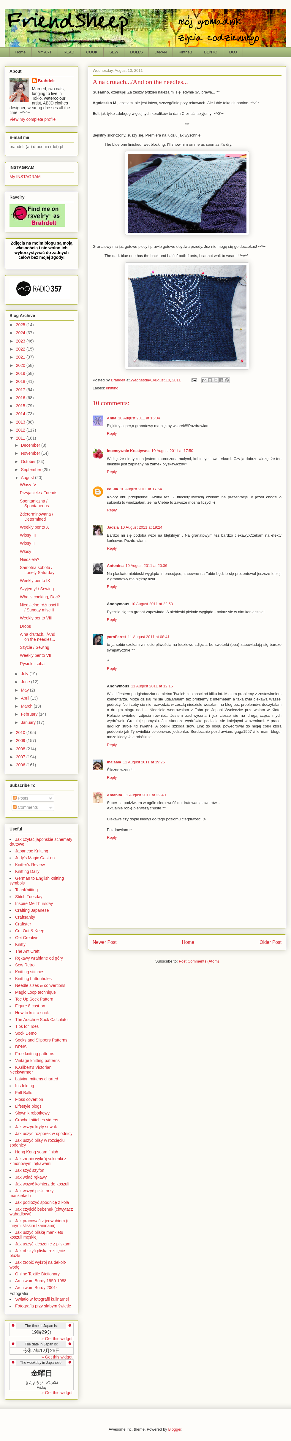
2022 (21, 349)
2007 (21, 756)
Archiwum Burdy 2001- (36, 1287)
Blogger (174, 1429)
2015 (21, 405)
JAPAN (161, 52)
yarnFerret (116, 637)
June (26, 681)
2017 (21, 389)
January (29, 722)
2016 (21, 397)
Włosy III (28, 535)
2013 (21, 422)
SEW (114, 52)
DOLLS (136, 52)
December (31, 445)
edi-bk (112, 489)
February (30, 714)
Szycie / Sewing (34, 647)
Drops (25, 626)
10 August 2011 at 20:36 (146, 565)
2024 (21, 332)
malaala (114, 762)
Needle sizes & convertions (40, 985)
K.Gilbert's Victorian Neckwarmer (30, 1069)
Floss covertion (29, 1099)
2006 (21, 764)
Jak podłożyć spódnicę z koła (42, 1202)
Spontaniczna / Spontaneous (34, 503)
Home (20, 52)
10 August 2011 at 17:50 (172, 450)
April (25, 698)
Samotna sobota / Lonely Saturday (37, 570)
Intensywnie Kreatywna (128, 450)
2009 (21, 740)
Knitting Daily (27, 871)
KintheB (185, 52)
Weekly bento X (34, 527)
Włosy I (27, 551)
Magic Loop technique (35, 992)
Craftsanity (25, 917)
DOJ (233, 52)
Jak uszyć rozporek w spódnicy (43, 1133)
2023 (21, 341)
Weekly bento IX (35, 580)
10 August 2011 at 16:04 (139, 418)
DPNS (21, 1046)
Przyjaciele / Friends (38, 492)
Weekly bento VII (35, 655)
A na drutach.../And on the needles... (37, 637)
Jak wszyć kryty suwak (36, 1126)
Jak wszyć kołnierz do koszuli (42, 1184)
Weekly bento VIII (36, 618)
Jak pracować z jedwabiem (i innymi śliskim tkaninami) (39, 1223)
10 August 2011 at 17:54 (141, 489)
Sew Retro (24, 965)
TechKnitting (26, 889)
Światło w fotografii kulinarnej (42, 1299)
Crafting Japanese (32, 910)
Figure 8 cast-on (30, 1006)
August (28, 477)
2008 (21, 748)
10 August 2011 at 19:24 (141, 527)
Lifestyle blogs (28, 1106)
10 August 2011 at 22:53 (152, 604)
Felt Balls (23, 1092)
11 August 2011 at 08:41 (149, 637)
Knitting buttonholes (33, 978)
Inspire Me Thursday (34, 903)
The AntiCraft (27, 951)
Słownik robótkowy (32, 1113)
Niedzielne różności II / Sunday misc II (39, 607)
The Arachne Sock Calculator (42, 1019)
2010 (21, 732)
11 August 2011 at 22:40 (145, 795)
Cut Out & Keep (29, 930)
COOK (91, 52)
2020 (21, 365)
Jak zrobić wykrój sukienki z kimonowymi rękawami (38, 1161)
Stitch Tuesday (28, 896)
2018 (21, 381)
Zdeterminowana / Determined (36, 516)
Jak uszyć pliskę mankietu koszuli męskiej (36, 1234)
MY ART (44, 52)
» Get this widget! (58, 1338)
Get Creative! (27, 937)
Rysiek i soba (32, 663)
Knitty (20, 944)
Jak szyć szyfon (29, 1170)
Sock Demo (26, 1033)
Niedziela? (29, 559)
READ (69, 52)
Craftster (23, 924)
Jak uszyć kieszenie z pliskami (43, 1244)
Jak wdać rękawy (31, 1177)
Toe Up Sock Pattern (34, 999)
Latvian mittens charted (36, 1079)
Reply (112, 433)
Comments (25, 807)
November (31, 453)
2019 (21, 373)
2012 (21, 430)
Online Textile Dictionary (37, 1274)
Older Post (270, 942)
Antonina (115, 565)
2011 (21, 438)
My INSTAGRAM (25, 176)
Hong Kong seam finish (36, 1152)
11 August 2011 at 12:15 (152, 686)
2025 (21, 324)
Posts (20, 798)
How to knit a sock (32, 1012)
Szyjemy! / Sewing (37, 588)
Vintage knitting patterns (37, 1060)
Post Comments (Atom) (199, 961)
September (31, 469)
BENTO (210, 52)
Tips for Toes (27, 1026)
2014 (21, 413)
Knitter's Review (30, 864)
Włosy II (27, 543)
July (25, 673)
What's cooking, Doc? (40, 597)
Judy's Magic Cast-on (35, 857)
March (27, 706)
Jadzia (113, 527)
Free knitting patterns (34, 1053)
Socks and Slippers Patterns (41, 1040)
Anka (111, 418)
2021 (21, 357)
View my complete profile (33, 119)
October (29, 461)
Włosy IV (28, 484)
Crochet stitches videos (36, 1119)
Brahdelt (46, 80)
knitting (112, 388)
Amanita (114, 795)
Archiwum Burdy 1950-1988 (41, 1280)
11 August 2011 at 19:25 (144, 762)
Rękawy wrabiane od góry (39, 958)
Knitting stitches (29, 971)
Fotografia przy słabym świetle (43, 1306)
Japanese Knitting (31, 851)
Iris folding (24, 1085)
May (25, 690)
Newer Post (105, 942)
